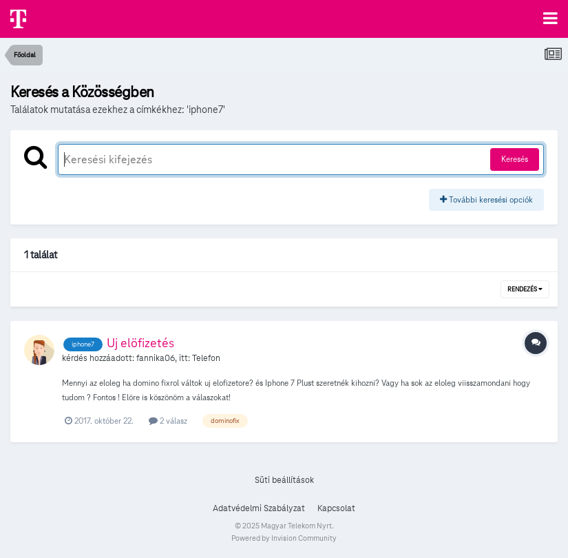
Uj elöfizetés (140, 343)
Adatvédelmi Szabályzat (259, 508)
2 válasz (168, 420)
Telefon (206, 358)
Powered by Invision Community (284, 538)
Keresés (514, 159)
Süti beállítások (284, 480)
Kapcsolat (336, 508)
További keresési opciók (486, 199)
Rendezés (525, 289)
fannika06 (155, 358)
